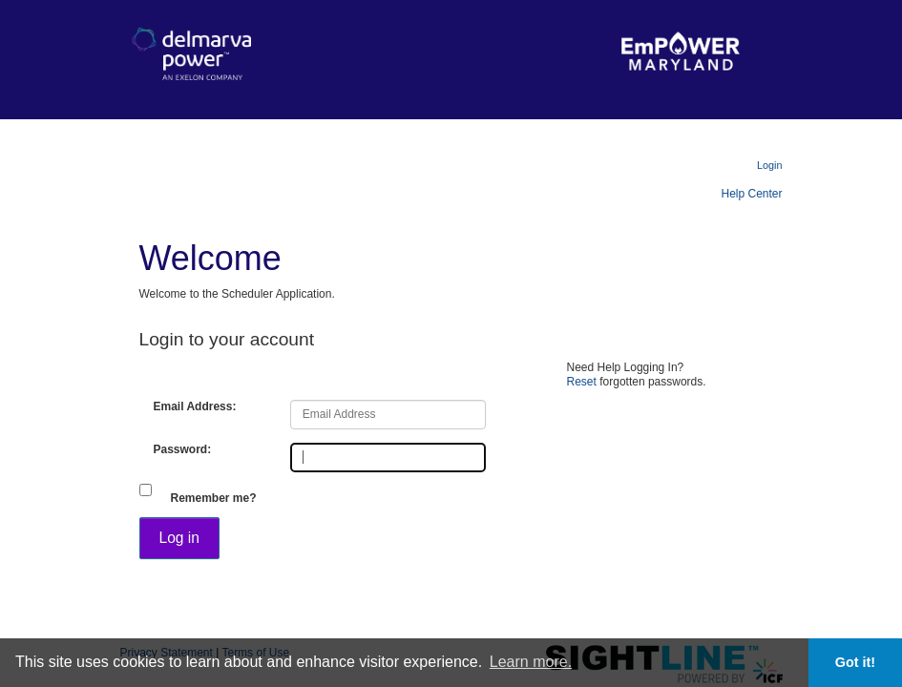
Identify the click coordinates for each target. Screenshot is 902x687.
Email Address (193, 406)
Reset (582, 381)
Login (769, 165)
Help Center (751, 193)
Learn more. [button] (531, 662)
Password (181, 449)
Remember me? (214, 498)
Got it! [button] (855, 662)
